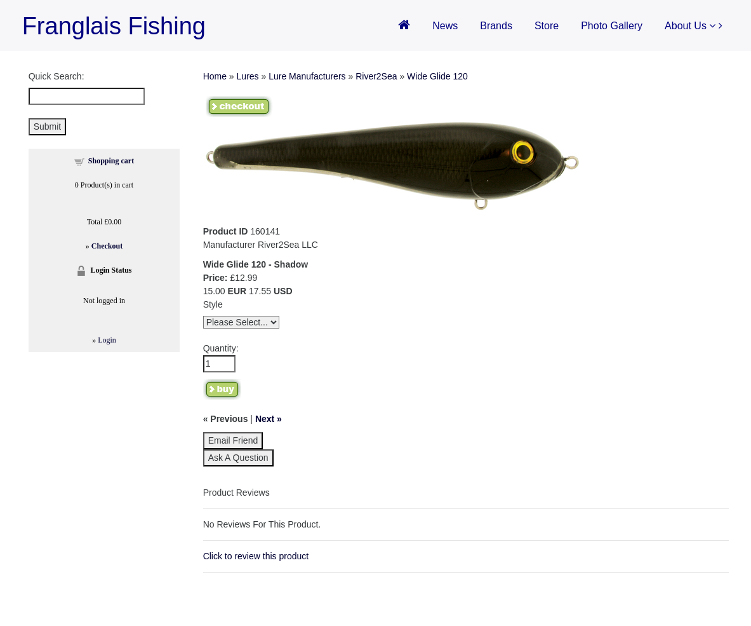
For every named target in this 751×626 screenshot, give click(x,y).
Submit (48, 126)
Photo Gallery (611, 25)
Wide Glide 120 (437, 76)
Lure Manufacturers (307, 76)
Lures (248, 76)
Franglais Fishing (114, 26)
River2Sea (376, 76)
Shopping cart (111, 160)
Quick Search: (56, 76)
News (445, 25)
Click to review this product (256, 556)
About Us (690, 25)
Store (547, 25)
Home (215, 76)
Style (213, 304)
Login (107, 340)
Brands (496, 25)
